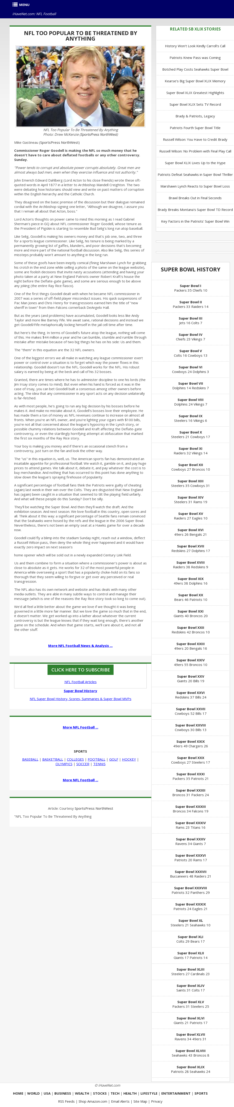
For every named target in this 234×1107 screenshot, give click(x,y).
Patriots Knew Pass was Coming (195, 57)
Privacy (156, 1101)
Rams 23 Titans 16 (190, 825)
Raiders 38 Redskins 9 (190, 564)
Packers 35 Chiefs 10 (190, 288)
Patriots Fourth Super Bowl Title (195, 127)
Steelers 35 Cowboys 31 (190, 483)
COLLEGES (75, 759)
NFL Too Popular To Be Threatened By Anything (80, 35)
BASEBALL (30, 759)
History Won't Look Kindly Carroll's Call (195, 46)
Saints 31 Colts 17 (190, 987)
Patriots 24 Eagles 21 (190, 906)
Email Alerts (120, 1101)
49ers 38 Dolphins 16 (190, 580)
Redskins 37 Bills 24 (190, 694)
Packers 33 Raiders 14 (190, 304)
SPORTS (80, 751)
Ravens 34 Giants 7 (190, 841)
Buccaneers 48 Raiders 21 (190, 873)
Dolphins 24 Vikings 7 (190, 401)
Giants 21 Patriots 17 (190, 1020)
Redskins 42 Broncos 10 (191, 629)
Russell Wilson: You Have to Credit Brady (195, 139)
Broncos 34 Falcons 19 (190, 808)
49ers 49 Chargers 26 (190, 743)
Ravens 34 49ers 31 (191, 1036)
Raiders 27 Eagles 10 (190, 515)
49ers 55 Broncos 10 (190, 662)
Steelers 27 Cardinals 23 (190, 971)
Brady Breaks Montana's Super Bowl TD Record (195, 209)
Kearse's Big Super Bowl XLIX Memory (195, 81)
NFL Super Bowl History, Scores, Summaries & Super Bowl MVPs (80, 698)
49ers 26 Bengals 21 (190, 532)
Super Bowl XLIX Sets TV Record (195, 104)
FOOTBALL (96, 759)
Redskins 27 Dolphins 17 (190, 548)
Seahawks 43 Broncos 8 (190, 1052)
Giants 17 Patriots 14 (190, 955)
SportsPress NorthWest (98, 134)
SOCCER (82, 764)
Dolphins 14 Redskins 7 (190, 385)
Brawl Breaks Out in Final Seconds (195, 198)
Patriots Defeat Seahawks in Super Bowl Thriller (195, 174)
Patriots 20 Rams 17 (190, 857)
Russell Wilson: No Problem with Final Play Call (195, 151)
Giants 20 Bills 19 (190, 678)
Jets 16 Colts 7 (190, 320)
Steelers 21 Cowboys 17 (190, 434)
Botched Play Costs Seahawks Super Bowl (195, 69)
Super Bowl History (190, 269)
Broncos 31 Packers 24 (190, 792)
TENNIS (99, 764)
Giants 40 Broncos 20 (191, 613)
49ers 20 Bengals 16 (190, 646)
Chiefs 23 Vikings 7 (190, 336)
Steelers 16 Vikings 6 (190, 418)
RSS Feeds (66, 1101)
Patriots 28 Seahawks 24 (190, 1069)
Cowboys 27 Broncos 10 (190, 467)
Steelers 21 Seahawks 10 (190, 922)
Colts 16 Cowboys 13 (190, 353)
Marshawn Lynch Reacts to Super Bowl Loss (195, 186)
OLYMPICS (64, 764)
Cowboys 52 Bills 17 (191, 711)
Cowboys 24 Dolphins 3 (190, 369)
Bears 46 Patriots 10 (190, 597)
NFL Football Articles (80, 681)
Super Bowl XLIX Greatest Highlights (195, 92)
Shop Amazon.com (93, 1101)
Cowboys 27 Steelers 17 (190, 760)
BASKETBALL (52, 759)
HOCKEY (129, 759)
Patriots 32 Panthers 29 (191, 890)
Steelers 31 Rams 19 (190, 499)
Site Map (140, 1101)
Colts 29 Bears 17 (190, 939)
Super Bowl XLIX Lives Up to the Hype (195, 162)
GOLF (113, 759)
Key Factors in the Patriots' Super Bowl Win (195, 221)
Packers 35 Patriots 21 (191, 776)
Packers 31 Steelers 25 (190, 1004)
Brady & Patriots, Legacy (195, 116)
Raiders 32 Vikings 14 (190, 450)
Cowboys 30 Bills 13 (191, 727)
